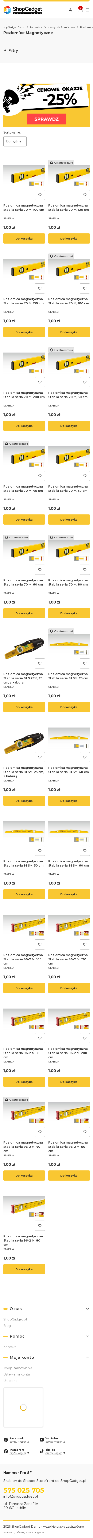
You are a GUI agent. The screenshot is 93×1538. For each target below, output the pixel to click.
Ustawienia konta (16, 1374)
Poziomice (86, 27)
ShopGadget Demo (13, 27)
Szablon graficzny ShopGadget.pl (24, 1532)
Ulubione (10, 1381)
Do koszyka (24, 238)
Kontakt (9, 1347)
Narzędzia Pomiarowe (61, 27)
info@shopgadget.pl (20, 1496)
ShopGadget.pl (15, 1319)
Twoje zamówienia (17, 1368)
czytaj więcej (17, 1441)
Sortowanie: (12, 132)
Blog (7, 1326)
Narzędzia (36, 27)
